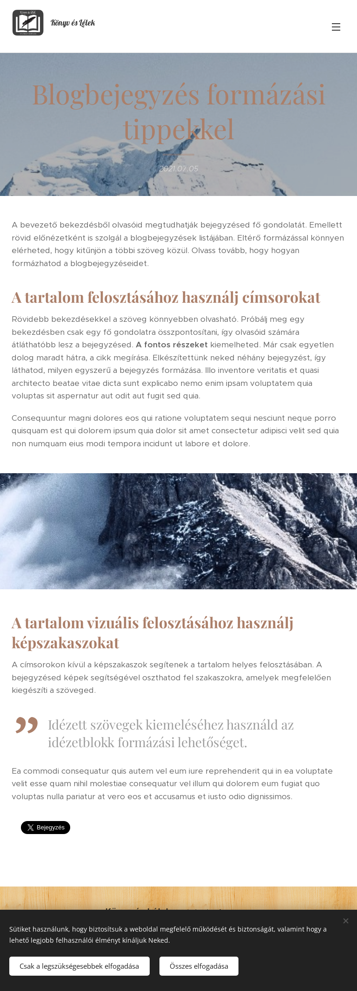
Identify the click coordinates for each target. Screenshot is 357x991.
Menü (336, 26)
